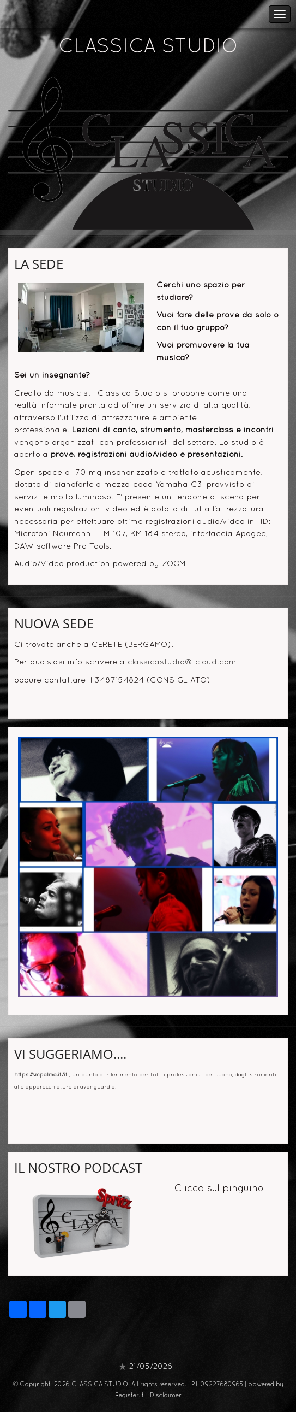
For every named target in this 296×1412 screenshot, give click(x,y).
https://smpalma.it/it (41, 1075)
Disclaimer (166, 1395)
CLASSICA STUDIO (148, 47)
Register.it (129, 1395)
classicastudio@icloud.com (182, 662)
